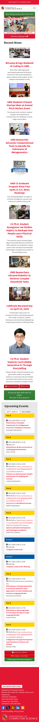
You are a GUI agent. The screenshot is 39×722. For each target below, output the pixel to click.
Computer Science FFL (14, 549)
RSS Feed (24, 386)
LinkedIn (18, 707)
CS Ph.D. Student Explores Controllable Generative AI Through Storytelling (19, 363)
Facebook (3, 707)
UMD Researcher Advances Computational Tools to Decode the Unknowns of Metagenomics (19, 146)
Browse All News (11, 386)
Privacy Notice (19, 711)
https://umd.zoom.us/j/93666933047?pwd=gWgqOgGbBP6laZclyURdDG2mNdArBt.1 (19, 469)
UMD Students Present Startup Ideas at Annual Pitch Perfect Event (19, 105)
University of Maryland (19, 2)
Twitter (8, 707)
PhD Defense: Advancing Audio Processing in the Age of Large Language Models (17, 612)
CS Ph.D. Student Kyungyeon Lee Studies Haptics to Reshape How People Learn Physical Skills (19, 230)
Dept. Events (13, 412)
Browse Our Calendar (19, 652)
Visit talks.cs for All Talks (19, 656)
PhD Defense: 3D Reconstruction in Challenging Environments (19, 448)
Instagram (13, 707)
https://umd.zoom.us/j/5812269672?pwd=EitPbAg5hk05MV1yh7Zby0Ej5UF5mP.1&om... (19, 522)
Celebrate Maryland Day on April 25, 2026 (19, 307)
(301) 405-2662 (15, 703)
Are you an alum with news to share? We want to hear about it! (19, 395)
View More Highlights (19, 36)
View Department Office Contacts (12, 686)
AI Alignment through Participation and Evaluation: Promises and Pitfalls (19, 641)
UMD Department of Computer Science (16, 8)
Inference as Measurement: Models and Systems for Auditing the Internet (19, 476)
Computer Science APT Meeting (18, 567)
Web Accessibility (7, 711)
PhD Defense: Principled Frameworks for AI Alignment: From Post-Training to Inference (18, 425)
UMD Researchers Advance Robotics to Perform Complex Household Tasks (19, 277)
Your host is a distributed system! (18, 503)
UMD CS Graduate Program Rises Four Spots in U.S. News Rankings (19, 188)
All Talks (26, 412)
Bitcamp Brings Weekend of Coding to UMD (19, 64)
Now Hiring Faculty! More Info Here (19, 14)
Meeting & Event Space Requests (19, 659)
